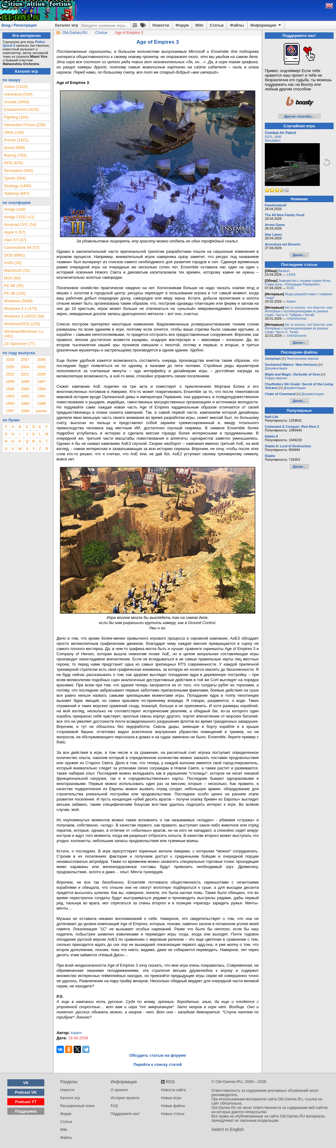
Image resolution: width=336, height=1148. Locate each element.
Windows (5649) (18, 301)
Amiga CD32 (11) (19, 217)
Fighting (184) (16, 117)
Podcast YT (26, 1101)
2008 (9, 359)
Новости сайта (173, 1090)
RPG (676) (13, 163)
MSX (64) (12, 278)
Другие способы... (299, 116)
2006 (41, 359)
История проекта (125, 1098)
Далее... (299, 255)
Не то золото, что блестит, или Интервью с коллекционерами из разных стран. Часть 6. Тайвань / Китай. (298, 311)
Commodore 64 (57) (21, 247)
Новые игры (171, 1098)
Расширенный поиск (77, 1106)
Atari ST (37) (15, 240)
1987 (9, 411)
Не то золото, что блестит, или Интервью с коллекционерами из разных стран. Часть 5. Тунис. (298, 328)
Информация (266, 25)
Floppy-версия (276, 378)
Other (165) (14, 132)
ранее (41, 411)
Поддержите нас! (125, 1114)
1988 (41, 403)
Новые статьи (172, 1114)
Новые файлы (173, 1106)
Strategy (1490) (17, 185)
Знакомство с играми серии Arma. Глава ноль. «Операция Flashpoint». (298, 282)
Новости (160, 25)
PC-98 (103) (15, 293)
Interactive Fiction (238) (25, 124)
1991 (41, 396)
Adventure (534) (18, 94)
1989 (24, 403)
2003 (41, 367)
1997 (41, 381)
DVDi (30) (12, 262)
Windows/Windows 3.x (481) (24, 333)
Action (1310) (15, 86)
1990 (9, 403)
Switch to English (227, 1129)
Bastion (284, 271)
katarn (291, 301)
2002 (9, 374)
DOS (268, 137)
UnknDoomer (297, 318)
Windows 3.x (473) (20, 308)
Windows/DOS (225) (22, 324)
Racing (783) (15, 155)
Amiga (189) (15, 209)
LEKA (291, 274)
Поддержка (26, 1111)
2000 (41, 374)
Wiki (199, 25)
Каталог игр (66, 25)
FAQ (114, 1106)
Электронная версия (303, 358)
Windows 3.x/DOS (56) (24, 316)
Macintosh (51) (17, 270)
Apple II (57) (15, 232)
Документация (276, 368)
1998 (24, 381)
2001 (24, 374)
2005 (9, 367)
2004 (24, 367)
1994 (41, 389)
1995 (24, 389)
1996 (9, 389)
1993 (9, 396)
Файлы (237, 25)
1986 (24, 411)
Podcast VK (26, 1092)
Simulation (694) (18, 170)
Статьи (217, 25)
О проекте (119, 1090)
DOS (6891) (14, 255)
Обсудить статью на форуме (157, 1055)
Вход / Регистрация (19, 25)
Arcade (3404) (16, 102)
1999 (9, 381)
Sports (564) (15, 178)
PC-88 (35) (14, 285)
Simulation (272, 140)
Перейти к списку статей (157, 1064)
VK (26, 1083)
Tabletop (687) (16, 193)
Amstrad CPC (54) (20, 224)
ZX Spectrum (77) (19, 343)
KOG (290, 288)
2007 (24, 359)
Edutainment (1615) (21, 109)
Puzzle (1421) (16, 140)
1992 (24, 396)
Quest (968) (14, 147)
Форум (182, 25)
